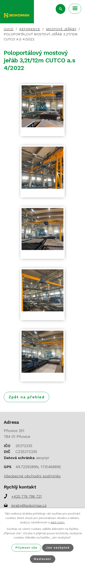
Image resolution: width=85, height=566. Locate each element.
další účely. (57, 522)
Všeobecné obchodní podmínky (32, 476)
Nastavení (42, 559)
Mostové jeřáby (61, 29)
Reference (29, 29)
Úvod (8, 29)
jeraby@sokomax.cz (28, 505)
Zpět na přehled (27, 397)
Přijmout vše (26, 547)
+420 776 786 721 (26, 496)
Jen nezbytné (58, 547)
